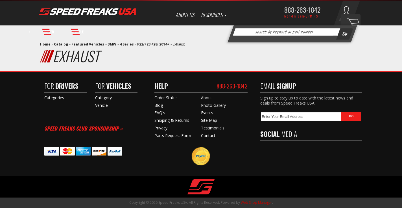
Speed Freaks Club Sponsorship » (83, 128)
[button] (292, 32)
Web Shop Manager (256, 202)
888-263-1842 (302, 9)
